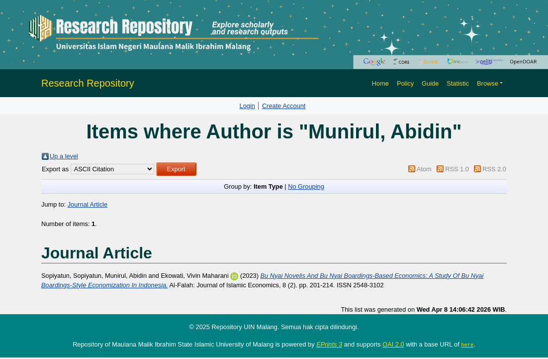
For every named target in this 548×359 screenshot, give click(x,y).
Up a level (64, 156)
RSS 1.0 (457, 169)
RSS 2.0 (494, 169)
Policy (405, 83)
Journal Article (87, 204)
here (467, 344)
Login (247, 106)
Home (380, 83)
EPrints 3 (329, 344)
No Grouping (306, 186)
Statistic (458, 83)
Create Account (284, 106)
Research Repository (87, 83)
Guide (430, 83)
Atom (424, 169)
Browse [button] (487, 83)
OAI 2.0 (393, 344)
